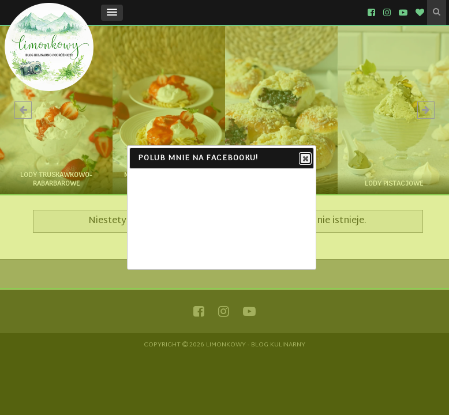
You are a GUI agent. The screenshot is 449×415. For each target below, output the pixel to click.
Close (305, 159)
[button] (112, 13)
